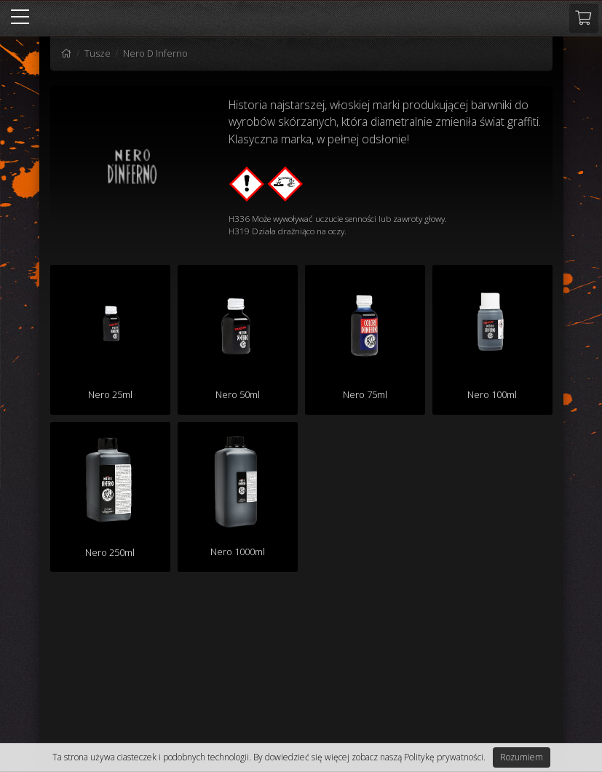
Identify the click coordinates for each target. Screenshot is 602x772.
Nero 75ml (365, 394)
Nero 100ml (492, 394)
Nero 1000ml (237, 551)
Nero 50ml (237, 394)
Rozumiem (521, 757)
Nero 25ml (110, 394)
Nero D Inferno (155, 53)
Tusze (97, 53)
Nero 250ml (110, 552)
